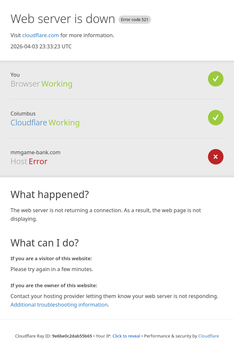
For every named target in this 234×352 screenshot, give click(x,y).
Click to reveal (126, 336)
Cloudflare (29, 122)
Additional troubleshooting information (59, 304)
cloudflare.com (40, 35)
